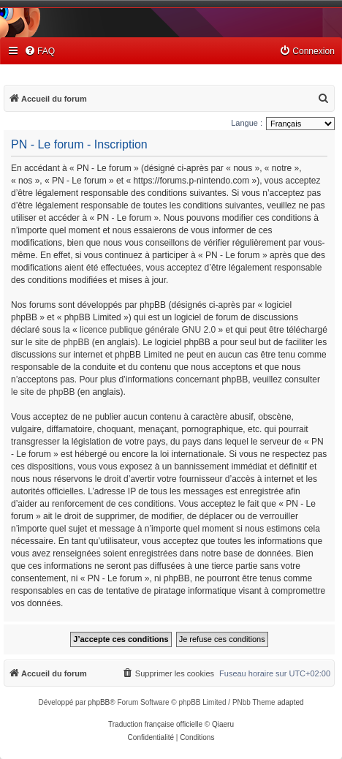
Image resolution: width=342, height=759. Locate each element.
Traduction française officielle (155, 724)
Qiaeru (223, 724)
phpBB (99, 702)
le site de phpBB (57, 342)
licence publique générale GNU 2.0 (148, 330)
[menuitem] (39, 51)
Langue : (246, 122)
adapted (290, 702)
